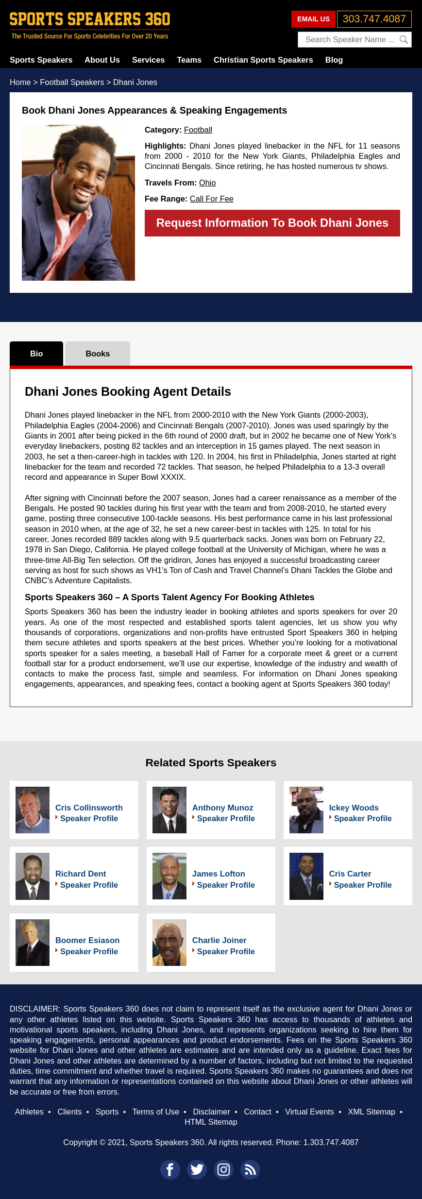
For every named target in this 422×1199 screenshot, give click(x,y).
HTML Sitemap (211, 1121)
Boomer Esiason (87, 940)
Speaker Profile (89, 818)
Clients (69, 1111)
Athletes (29, 1111)
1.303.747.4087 (331, 1142)
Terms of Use (156, 1111)
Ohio (207, 182)
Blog (334, 59)
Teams (189, 59)
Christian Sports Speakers (263, 59)
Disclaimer (211, 1111)
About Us (102, 59)
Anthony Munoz (222, 807)
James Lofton (218, 873)
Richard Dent (80, 873)
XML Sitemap (372, 1111)
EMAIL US (313, 19)
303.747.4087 (374, 19)
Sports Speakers (41, 59)
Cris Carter (350, 873)
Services (148, 59)
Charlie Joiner (219, 940)
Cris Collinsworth (89, 807)
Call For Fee (212, 198)
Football (198, 129)
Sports (107, 1111)
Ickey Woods (354, 807)
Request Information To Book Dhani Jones (272, 222)
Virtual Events (309, 1111)
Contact (257, 1111)
